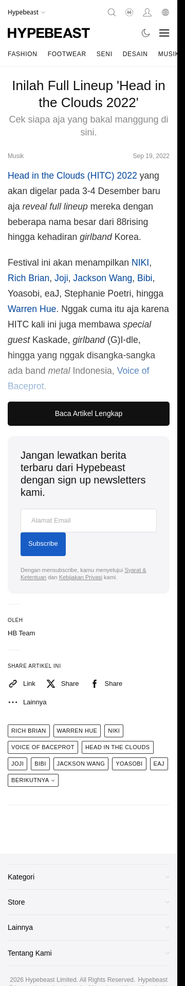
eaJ (159, 763)
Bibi (144, 278)
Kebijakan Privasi (80, 577)
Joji (61, 278)
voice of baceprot (43, 747)
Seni (105, 54)
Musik (169, 54)
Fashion (23, 54)
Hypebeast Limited (50, 979)
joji (17, 763)
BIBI (40, 763)
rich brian (28, 731)
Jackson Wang (102, 278)
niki (114, 731)
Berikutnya (33, 780)
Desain (135, 54)
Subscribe (43, 543)
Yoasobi (129, 763)
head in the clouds (117, 747)
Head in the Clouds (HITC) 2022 (72, 175)
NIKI (140, 262)
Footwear (67, 54)
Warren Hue (32, 309)
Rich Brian (28, 278)
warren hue (77, 731)
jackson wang (81, 763)
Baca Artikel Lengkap (89, 413)
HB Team (21, 633)
